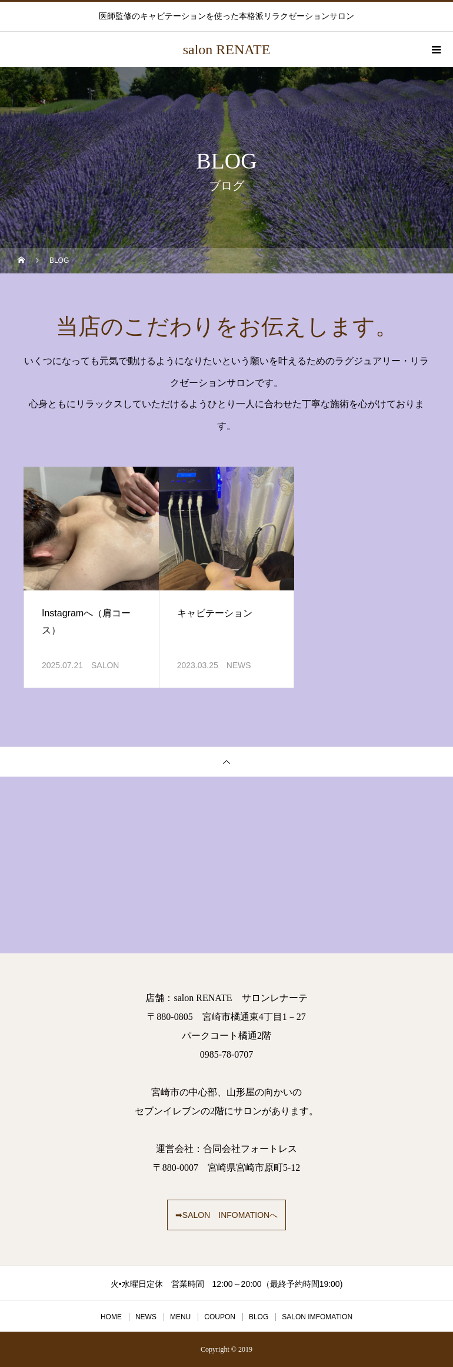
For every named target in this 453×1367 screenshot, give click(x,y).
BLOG (258, 1317)
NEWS (238, 665)
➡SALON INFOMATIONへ (226, 1215)
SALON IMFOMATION (317, 1317)
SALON (105, 665)
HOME (111, 1317)
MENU (180, 1317)
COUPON (219, 1317)
